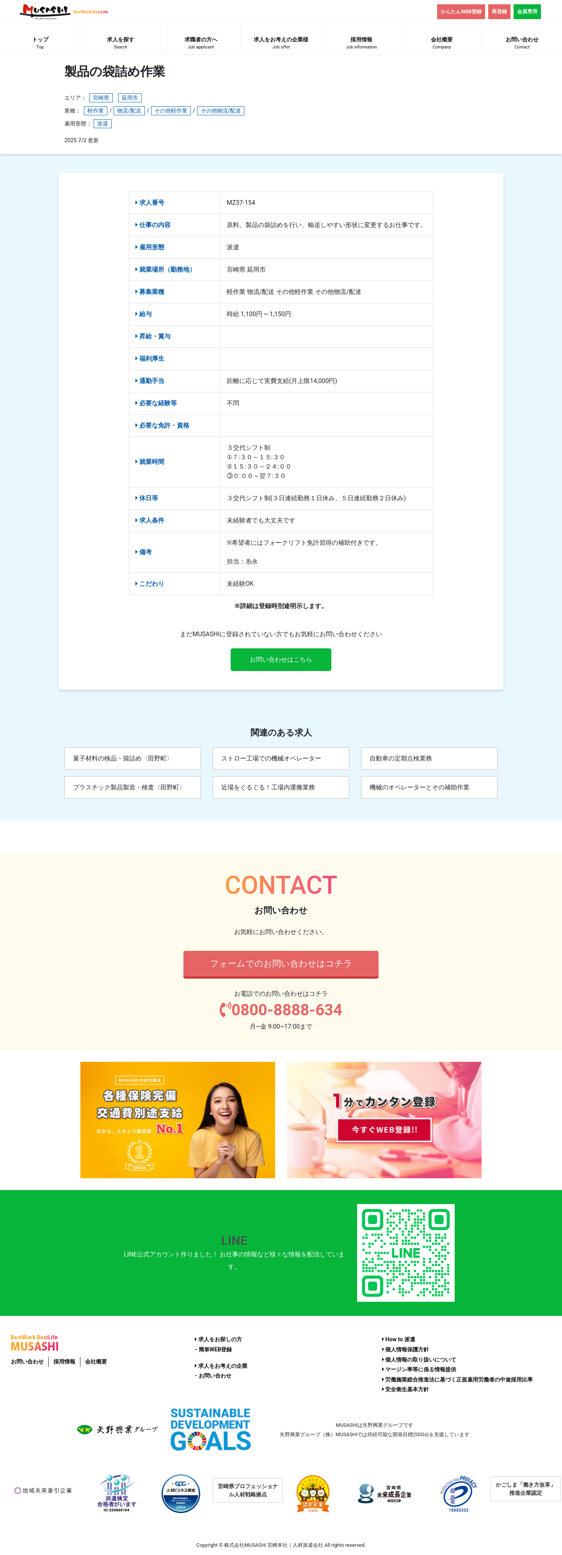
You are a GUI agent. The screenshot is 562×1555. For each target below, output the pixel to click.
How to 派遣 (398, 1339)
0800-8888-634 (281, 1010)
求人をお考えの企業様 (281, 43)
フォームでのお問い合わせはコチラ (281, 963)
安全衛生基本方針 (405, 1389)
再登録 (499, 11)
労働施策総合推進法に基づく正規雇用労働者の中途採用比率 (457, 1379)
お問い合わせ (27, 1361)
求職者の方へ (201, 43)
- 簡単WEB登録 (213, 1349)
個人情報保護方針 (405, 1349)
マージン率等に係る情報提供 (419, 1369)
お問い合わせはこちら (281, 659)
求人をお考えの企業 (221, 1366)
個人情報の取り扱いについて (419, 1359)
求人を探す (120, 43)
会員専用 (527, 11)
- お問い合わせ (213, 1375)
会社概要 (442, 43)
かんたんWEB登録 (461, 11)
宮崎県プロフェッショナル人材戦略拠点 (248, 1490)
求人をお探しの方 (218, 1339)
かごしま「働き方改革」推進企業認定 (526, 1489)
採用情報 (362, 43)
